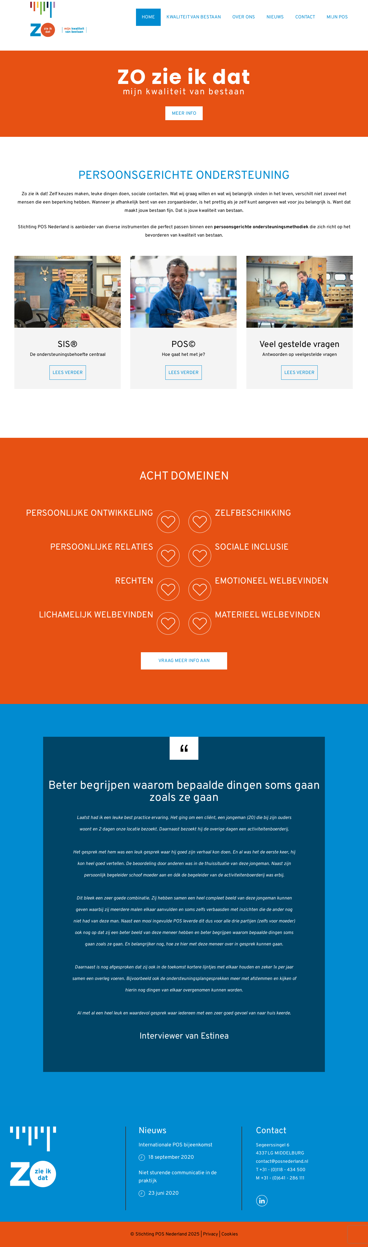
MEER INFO (184, 113)
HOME (148, 17)
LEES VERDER (68, 373)
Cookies (229, 1234)
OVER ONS (243, 17)
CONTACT (305, 17)
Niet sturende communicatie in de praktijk (178, 1177)
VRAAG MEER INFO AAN (184, 661)
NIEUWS (275, 17)
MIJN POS (337, 17)
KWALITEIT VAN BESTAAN (193, 17)
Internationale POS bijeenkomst (175, 1145)
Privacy (210, 1234)
